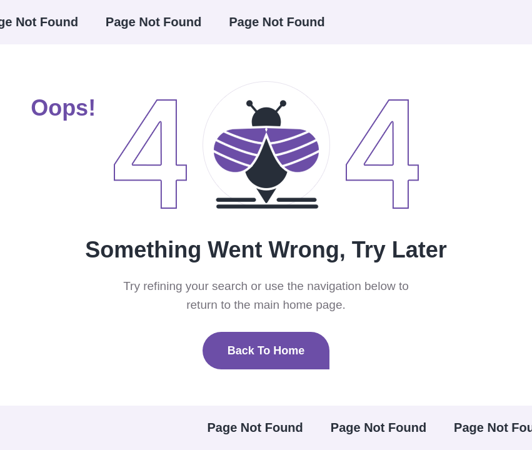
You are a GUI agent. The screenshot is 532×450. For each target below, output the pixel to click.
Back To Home (266, 350)
